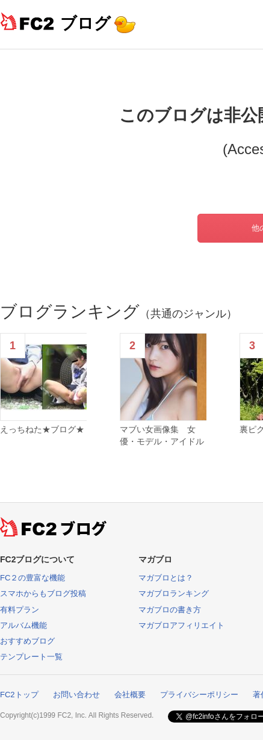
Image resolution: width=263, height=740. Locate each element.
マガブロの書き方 (169, 609)
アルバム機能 (23, 625)
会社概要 (130, 694)
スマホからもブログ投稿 (43, 593)
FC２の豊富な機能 (32, 577)
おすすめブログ (27, 640)
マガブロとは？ (165, 577)
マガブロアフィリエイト (181, 625)
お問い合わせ (76, 694)
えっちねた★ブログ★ (42, 429)
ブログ (85, 23)
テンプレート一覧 (31, 656)
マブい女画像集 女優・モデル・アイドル (162, 435)
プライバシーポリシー (199, 694)
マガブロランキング (173, 593)
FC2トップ (19, 694)
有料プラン (19, 609)
